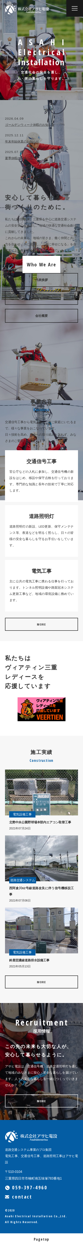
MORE (41, 624)
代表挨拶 (41, 280)
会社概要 (41, 315)
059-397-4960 (26, 1187)
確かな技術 (41, 298)
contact (18, 1196)
